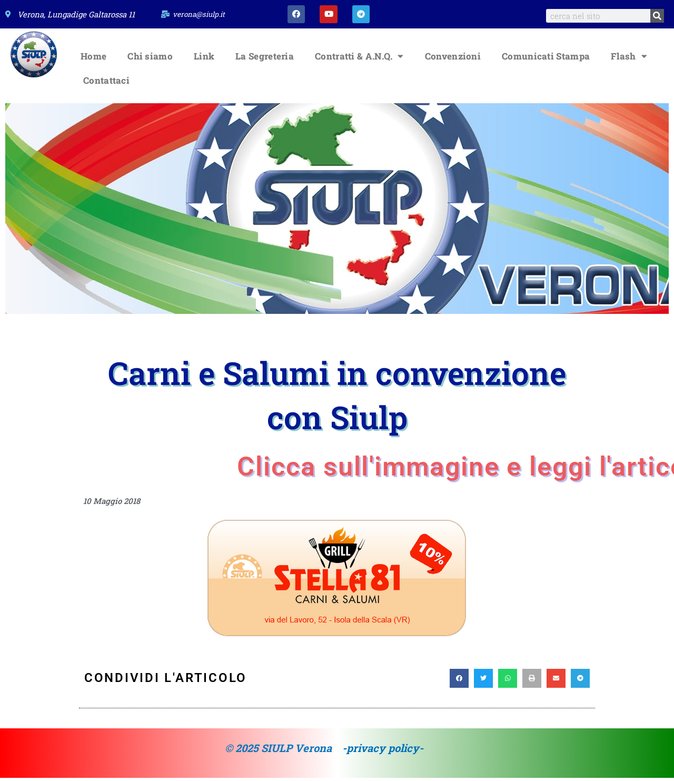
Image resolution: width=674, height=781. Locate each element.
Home (93, 59)
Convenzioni (453, 59)
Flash (629, 59)
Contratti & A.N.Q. (359, 59)
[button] (459, 681)
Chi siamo (150, 59)
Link (204, 59)
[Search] (657, 16)
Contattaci (106, 83)
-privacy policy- (382, 751)
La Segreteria (264, 59)
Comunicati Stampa (546, 59)
